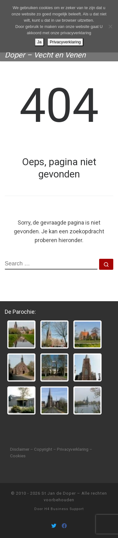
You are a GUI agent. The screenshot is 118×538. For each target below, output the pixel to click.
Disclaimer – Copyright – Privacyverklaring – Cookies (51, 452)
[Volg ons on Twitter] (53, 526)
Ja (39, 42)
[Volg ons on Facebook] (64, 526)
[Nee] (110, 26)
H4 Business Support (64, 509)
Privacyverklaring (65, 42)
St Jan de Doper (59, 493)
